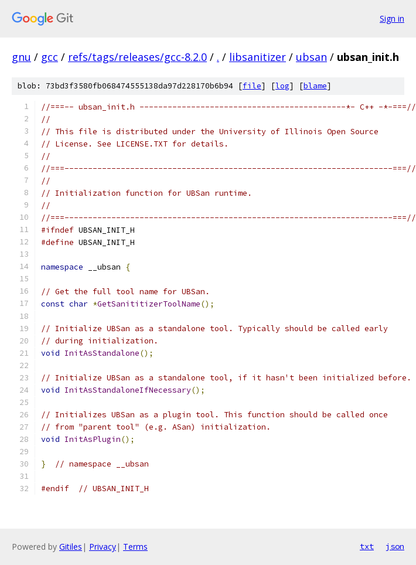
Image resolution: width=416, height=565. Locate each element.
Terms (135, 546)
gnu (21, 57)
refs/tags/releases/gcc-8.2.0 (137, 57)
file (252, 86)
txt (367, 546)
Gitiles (70, 546)
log (282, 86)
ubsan (311, 57)
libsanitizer (257, 57)
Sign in (392, 18)
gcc (49, 57)
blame (315, 86)
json (395, 546)
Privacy (102, 546)
